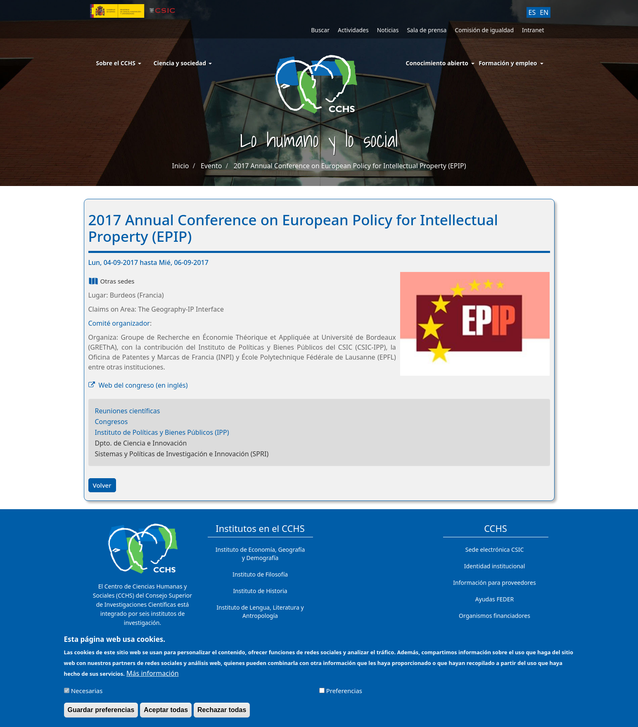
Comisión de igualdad (484, 30)
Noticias (388, 30)
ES (532, 12)
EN (544, 12)
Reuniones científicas (127, 410)
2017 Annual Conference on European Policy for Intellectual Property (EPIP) (350, 165)
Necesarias (87, 695)
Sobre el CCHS (118, 63)
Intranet (533, 30)
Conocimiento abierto (437, 63)
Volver (102, 485)
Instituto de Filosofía (260, 574)
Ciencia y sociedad (183, 63)
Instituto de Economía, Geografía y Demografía (260, 554)
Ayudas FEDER (494, 599)
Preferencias (344, 695)
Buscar (320, 30)
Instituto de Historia (260, 591)
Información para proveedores (494, 582)
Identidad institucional (494, 566)
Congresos (111, 421)
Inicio (180, 165)
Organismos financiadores (494, 616)
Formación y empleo (508, 63)
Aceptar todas (166, 713)
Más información (152, 677)
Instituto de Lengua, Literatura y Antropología (260, 611)
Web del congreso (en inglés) (143, 385)
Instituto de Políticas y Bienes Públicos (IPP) (162, 432)
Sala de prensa (426, 30)
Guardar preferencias (101, 713)
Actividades (353, 30)
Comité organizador (119, 323)
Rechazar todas (221, 713)
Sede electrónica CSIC (494, 549)
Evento (211, 165)
